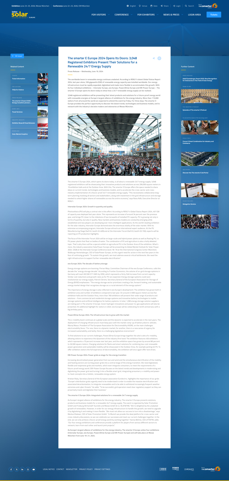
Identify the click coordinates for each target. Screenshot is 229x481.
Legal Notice (49, 469)
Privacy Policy (86, 469)
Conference (122, 14)
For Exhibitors (146, 14)
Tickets (213, 14)
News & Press (171, 14)
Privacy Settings (102, 469)
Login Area (194, 14)
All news (16, 56)
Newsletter (71, 469)
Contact (60, 469)
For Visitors (99, 14)
